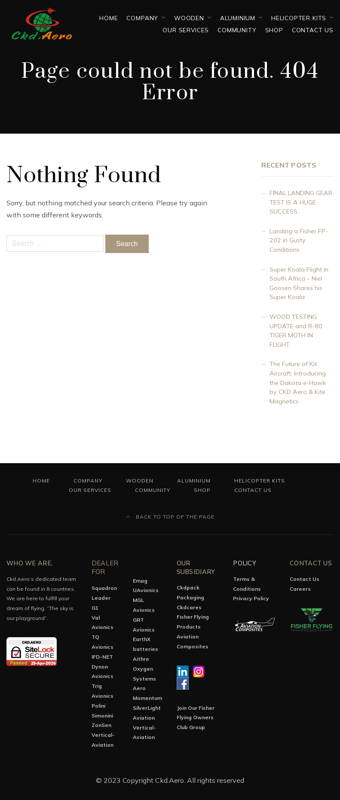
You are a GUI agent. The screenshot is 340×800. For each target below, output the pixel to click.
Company (142, 17)
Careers (300, 589)
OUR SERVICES (185, 30)
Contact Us (313, 30)
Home (108, 17)
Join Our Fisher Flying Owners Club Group (195, 718)
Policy (244, 563)
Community (236, 30)
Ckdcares (189, 607)
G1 (95, 608)
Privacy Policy (251, 598)
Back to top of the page (170, 516)
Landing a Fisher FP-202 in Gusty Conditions (299, 240)
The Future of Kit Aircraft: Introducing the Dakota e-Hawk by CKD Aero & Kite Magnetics (298, 382)
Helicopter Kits (298, 17)
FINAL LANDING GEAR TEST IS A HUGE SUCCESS (301, 202)
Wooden (189, 17)
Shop (274, 30)
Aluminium (237, 17)
